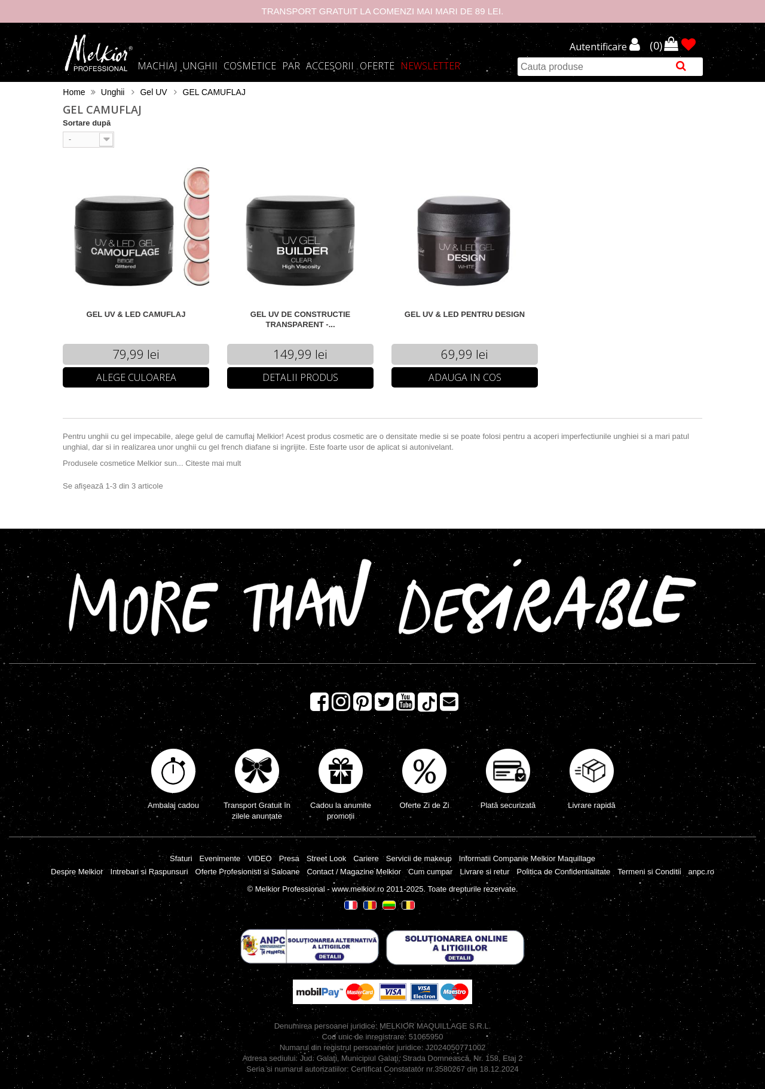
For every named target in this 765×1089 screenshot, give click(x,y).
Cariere (366, 858)
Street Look (327, 858)
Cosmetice (250, 65)
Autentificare (599, 47)
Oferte (377, 65)
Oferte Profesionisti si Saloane (247, 871)
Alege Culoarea (136, 377)
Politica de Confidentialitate (563, 871)
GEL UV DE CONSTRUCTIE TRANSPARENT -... (300, 319)
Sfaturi (181, 858)
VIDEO (259, 858)
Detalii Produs (300, 377)
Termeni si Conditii (649, 871)
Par (291, 65)
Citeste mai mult (213, 463)
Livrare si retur (484, 871)
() (657, 44)
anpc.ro (701, 871)
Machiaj (157, 65)
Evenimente (220, 858)
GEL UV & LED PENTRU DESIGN (465, 314)
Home (74, 92)
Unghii (200, 65)
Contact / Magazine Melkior (354, 871)
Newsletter (430, 65)
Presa (289, 858)
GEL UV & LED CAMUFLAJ (136, 314)
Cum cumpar (430, 871)
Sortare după (87, 122)
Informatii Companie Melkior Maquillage (527, 858)
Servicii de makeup (419, 858)
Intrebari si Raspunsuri (149, 871)
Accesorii (330, 65)
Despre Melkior (77, 871)
